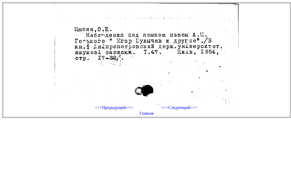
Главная (146, 113)
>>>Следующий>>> (179, 107)
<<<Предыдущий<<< (114, 107)
